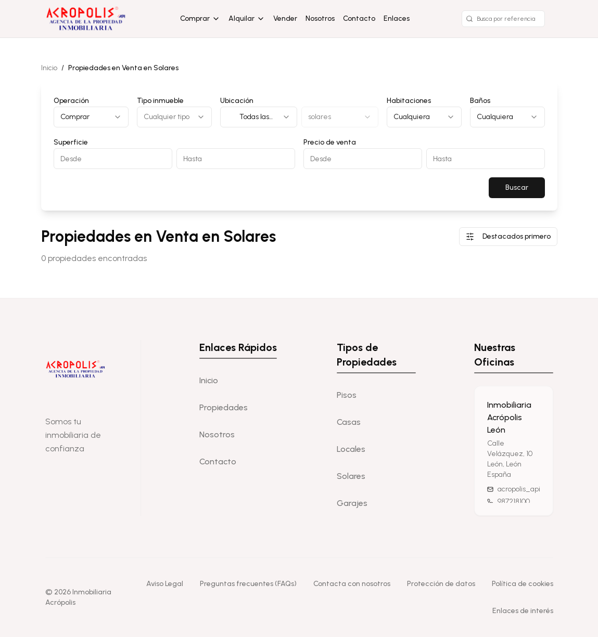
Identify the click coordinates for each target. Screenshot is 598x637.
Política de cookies (522, 583)
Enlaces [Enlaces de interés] (397, 18)
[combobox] (91, 117)
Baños (480, 100)
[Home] (87, 18)
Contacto (359, 18)
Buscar (516, 187)
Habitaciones (409, 100)
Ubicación (236, 100)
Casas (349, 422)
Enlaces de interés (522, 610)
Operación (71, 100)
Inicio (49, 67)
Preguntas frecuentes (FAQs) (248, 583)
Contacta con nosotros (351, 583)
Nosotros (217, 434)
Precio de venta (329, 142)
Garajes (352, 503)
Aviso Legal (164, 583)
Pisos (347, 395)
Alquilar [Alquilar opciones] (246, 18)
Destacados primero (508, 236)
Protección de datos (441, 583)
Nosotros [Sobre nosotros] (320, 18)
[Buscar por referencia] (503, 18)
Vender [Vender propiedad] (285, 18)
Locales (351, 449)
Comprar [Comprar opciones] (200, 18)
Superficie (71, 142)
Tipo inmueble (160, 100)
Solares (351, 476)
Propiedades (223, 407)
